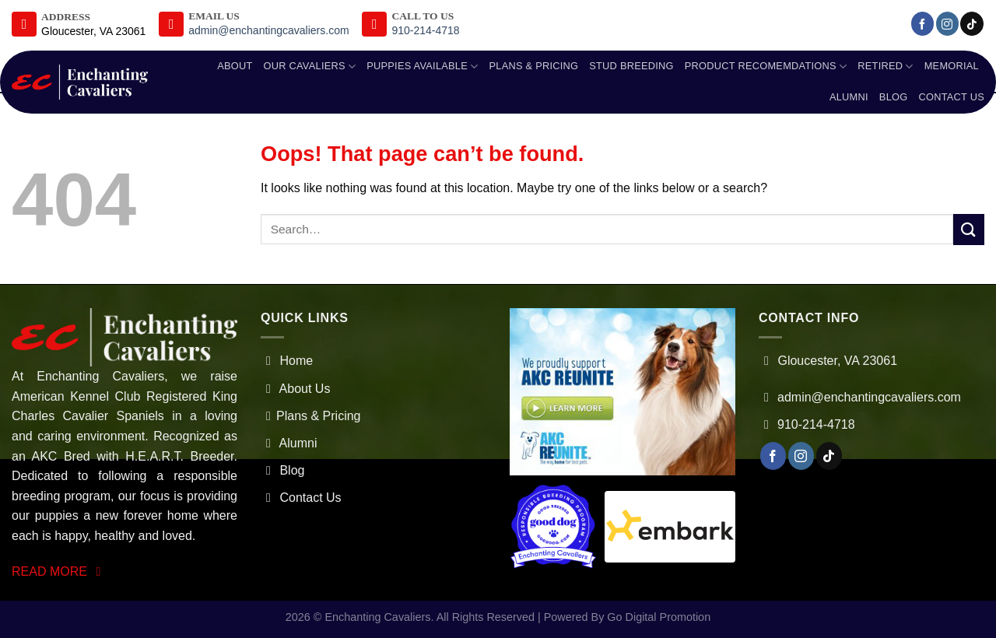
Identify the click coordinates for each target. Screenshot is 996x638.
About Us (295, 388)
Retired (885, 66)
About (234, 66)
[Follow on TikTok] (971, 24)
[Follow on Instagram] (947, 24)
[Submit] (968, 229)
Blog (893, 97)
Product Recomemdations (766, 66)
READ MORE (59, 571)
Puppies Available (422, 66)
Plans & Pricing (533, 66)
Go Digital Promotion (658, 617)
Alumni (848, 97)
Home (287, 360)
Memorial (951, 66)
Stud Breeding (631, 66)
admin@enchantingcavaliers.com (268, 30)
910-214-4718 (425, 30)
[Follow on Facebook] (922, 24)
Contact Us (951, 97)
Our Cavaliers (310, 66)
